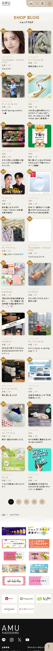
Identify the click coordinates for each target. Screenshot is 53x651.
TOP (3, 515)
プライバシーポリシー (36, 647)
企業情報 (5, 647)
